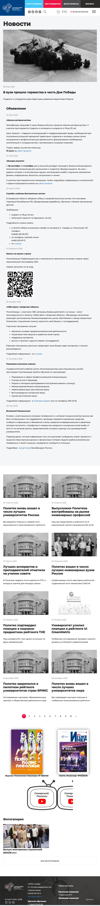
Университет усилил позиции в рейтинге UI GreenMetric (69, 629)
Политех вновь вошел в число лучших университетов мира (70, 687)
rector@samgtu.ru (35, 896)
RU (71, 12)
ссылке (17, 243)
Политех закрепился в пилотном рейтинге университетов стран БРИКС (25, 687)
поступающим (34, 4)
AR (87, 12)
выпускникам (71, 4)
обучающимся (53, 4)
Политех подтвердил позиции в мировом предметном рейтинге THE (24, 629)
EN (74, 12)
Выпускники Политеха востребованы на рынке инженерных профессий (71, 512)
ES (78, 12)
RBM (90, 903)
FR (80, 12)
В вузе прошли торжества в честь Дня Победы (39, 92)
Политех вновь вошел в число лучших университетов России (21, 512)
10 (71, 716)
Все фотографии (50, 861)
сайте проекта (24, 151)
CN (83, 12)
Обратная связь (65, 886)
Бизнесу (90, 4)
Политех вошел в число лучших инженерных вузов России (73, 570)
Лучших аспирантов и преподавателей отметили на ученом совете (24, 570)
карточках (25, 448)
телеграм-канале (42, 401)
